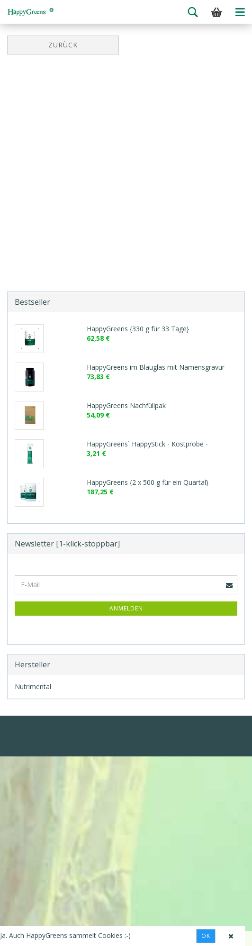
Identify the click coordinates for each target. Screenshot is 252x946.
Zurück (63, 44)
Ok (205, 936)
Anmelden (126, 608)
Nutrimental (33, 686)
